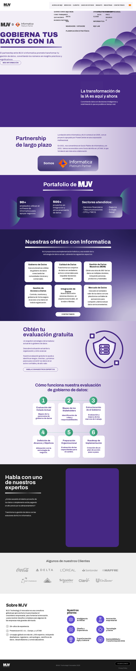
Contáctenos (119, 5)
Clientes (76, 5)
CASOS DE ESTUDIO (87, 5)
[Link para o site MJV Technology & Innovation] (7, 8)
